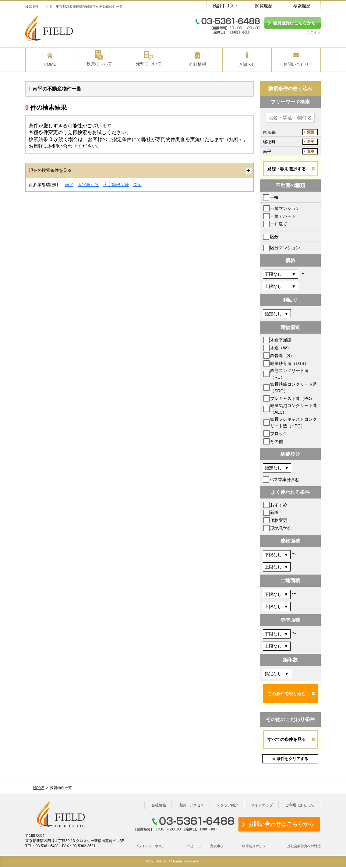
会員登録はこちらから (294, 22)
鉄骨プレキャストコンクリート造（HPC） (293, 422)
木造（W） (280, 347)
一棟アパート (283, 216)
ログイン (313, 32)
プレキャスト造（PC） (292, 398)
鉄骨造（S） (282, 355)
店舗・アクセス (191, 805)
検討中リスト (225, 5)
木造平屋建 (280, 340)
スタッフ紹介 (227, 805)
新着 (274, 512)
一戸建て (278, 223)
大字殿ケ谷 (88, 184)
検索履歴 (301, 5)
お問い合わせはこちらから (281, 824)
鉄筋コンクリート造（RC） (289, 374)
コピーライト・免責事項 (205, 846)
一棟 (274, 197)
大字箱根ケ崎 (116, 184)
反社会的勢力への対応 (304, 846)
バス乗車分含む (284, 479)
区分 (274, 237)
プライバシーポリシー (151, 846)
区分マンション (285, 247)
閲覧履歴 (263, 5)
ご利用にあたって (300, 805)
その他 (276, 441)
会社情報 (158, 805)
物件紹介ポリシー (255, 846)
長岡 (137, 184)
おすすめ (278, 504)
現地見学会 (280, 528)
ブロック (278, 433)
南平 (69, 184)
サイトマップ (262, 805)
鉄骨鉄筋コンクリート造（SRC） (293, 387)
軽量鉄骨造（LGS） (289, 363)
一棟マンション (285, 208)
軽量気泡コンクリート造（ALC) (293, 409)
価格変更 (278, 520)
